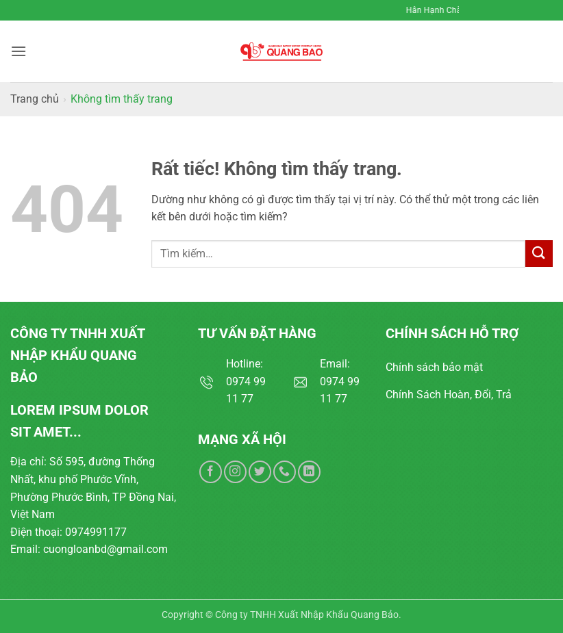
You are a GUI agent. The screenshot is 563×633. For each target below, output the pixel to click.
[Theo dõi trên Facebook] (210, 472)
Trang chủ (34, 98)
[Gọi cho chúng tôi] (284, 472)
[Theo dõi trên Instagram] (235, 472)
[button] (18, 51)
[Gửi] (539, 253)
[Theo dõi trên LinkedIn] (309, 472)
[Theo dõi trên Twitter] (260, 472)
